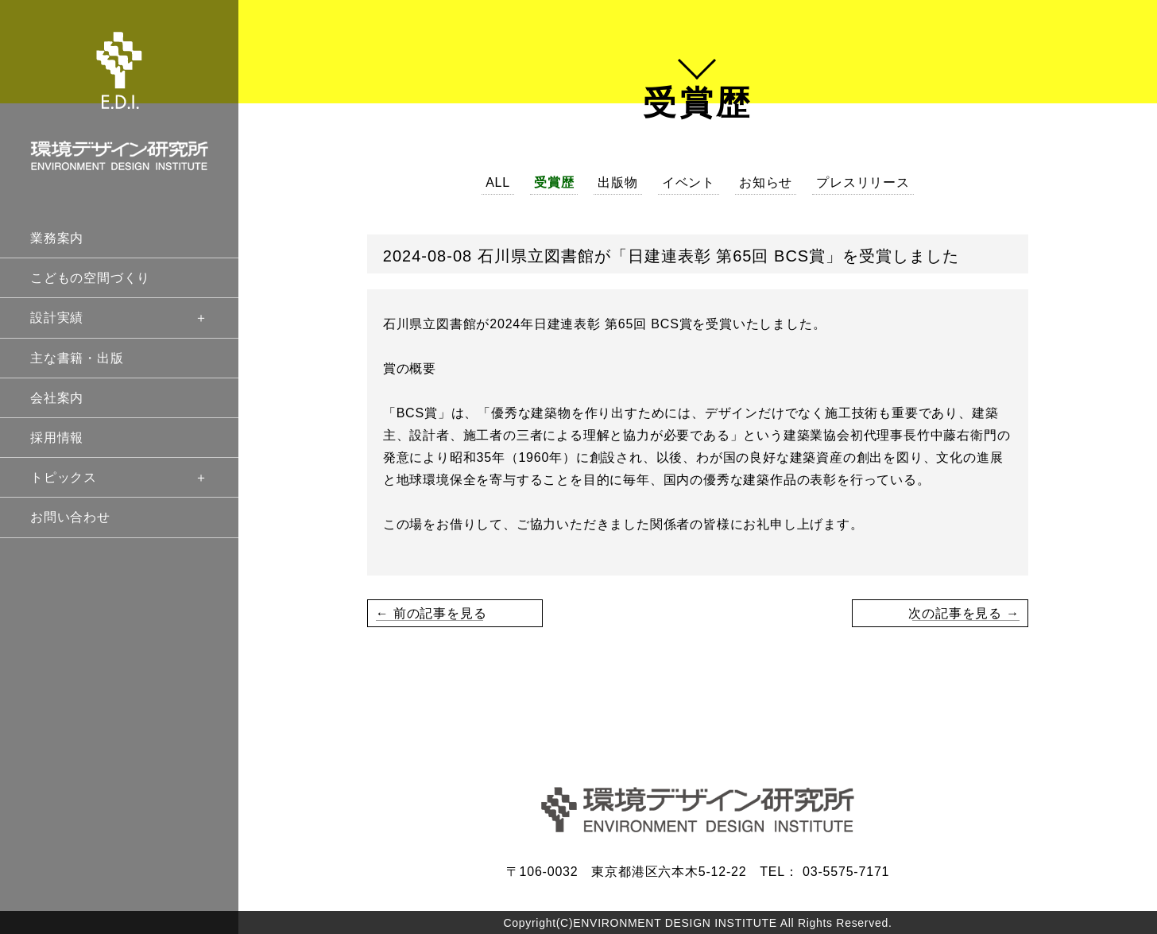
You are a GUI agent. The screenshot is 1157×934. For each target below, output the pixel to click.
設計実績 (119, 317)
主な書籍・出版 (77, 358)
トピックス (119, 477)
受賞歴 (554, 182)
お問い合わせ (70, 517)
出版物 (617, 182)
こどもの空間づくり (90, 278)
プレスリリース (863, 182)
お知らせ (765, 182)
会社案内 (56, 398)
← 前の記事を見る (431, 613)
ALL (498, 182)
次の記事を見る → (964, 613)
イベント (688, 182)
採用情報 (56, 437)
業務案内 (56, 238)
